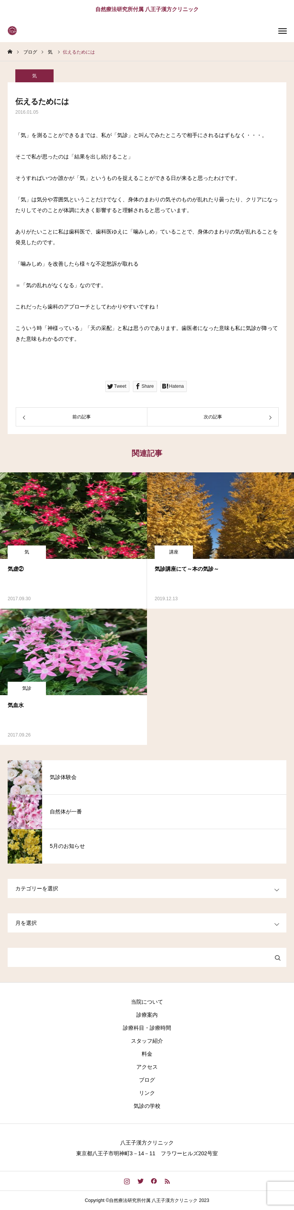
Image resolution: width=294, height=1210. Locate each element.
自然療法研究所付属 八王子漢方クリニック (147, 9)
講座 (173, 552)
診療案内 (147, 1015)
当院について (147, 1002)
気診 (26, 688)
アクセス (147, 1067)
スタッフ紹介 (147, 1041)
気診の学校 (147, 1106)
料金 (147, 1054)
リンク (147, 1093)
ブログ (147, 1080)
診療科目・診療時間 (147, 1028)
